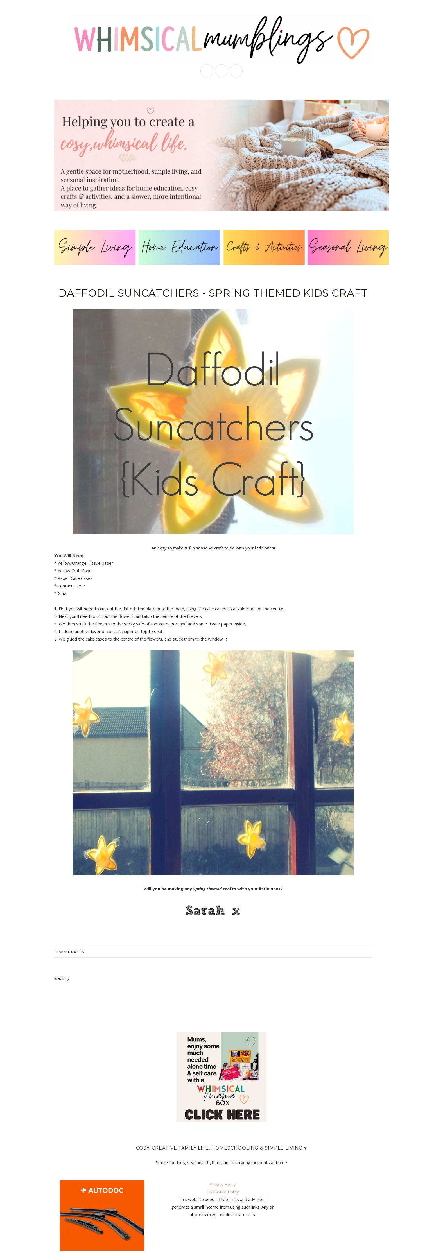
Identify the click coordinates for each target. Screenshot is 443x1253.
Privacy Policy (222, 1184)
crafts (76, 952)
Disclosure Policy (222, 1192)
